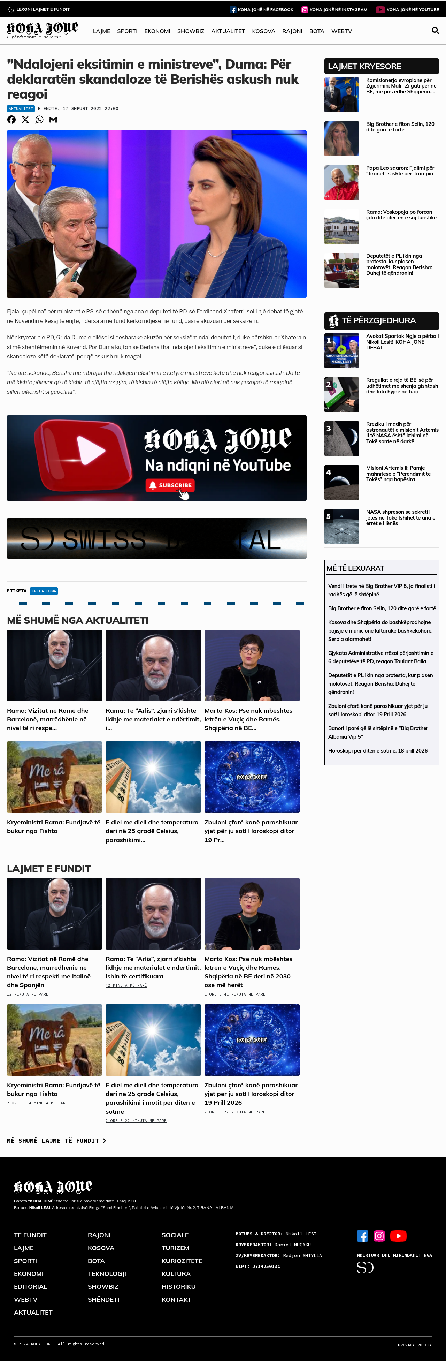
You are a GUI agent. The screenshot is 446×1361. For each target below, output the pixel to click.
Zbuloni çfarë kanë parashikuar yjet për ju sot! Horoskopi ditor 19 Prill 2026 (251, 1093)
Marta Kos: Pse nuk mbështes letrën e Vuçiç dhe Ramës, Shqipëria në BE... (249, 719)
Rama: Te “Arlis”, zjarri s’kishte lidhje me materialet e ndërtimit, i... (153, 719)
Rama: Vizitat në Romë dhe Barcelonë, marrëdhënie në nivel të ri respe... (48, 719)
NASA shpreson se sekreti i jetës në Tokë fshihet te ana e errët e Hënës (400, 517)
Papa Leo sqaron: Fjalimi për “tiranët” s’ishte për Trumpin (400, 171)
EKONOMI (157, 31)
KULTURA (176, 1274)
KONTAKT (176, 1299)
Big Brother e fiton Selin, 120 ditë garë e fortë (400, 127)
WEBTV (341, 31)
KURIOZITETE (182, 1261)
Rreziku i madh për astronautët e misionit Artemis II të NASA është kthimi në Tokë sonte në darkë (402, 433)
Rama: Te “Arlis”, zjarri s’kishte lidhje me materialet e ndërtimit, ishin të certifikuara (153, 967)
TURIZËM (176, 1248)
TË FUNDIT (30, 1235)
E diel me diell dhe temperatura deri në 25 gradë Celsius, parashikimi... (152, 831)
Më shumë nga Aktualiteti (77, 620)
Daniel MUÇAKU (273, 1244)
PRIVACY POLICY (415, 1345)
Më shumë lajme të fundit (56, 1140)
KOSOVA (263, 31)
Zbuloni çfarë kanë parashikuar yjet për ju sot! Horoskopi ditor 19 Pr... (251, 831)
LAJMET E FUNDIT (49, 868)
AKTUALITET (228, 31)
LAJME (101, 31)
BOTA (316, 31)
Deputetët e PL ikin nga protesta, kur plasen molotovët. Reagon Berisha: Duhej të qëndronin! (399, 264)
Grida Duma (44, 590)
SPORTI (127, 31)
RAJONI (292, 31)
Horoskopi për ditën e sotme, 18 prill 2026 (378, 750)
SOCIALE (175, 1235)
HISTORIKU (179, 1287)
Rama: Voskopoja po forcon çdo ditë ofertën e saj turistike (401, 215)
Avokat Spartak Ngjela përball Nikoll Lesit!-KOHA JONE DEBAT (402, 342)
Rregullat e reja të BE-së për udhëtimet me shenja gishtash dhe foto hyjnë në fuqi (402, 386)
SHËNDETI (103, 1299)
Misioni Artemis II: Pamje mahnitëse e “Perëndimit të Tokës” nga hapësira (398, 473)
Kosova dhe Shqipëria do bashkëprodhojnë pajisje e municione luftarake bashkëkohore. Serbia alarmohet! (380, 630)
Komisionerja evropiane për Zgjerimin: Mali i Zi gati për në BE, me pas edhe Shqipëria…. (401, 86)
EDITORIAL (30, 1287)
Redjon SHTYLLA (279, 1255)
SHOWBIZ (190, 31)
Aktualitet (21, 108)
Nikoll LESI (276, 1234)
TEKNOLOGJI (107, 1274)
